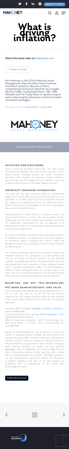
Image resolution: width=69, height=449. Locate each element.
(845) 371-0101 (55, 4)
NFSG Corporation (48, 314)
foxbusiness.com (44, 58)
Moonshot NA (31, 107)
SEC (62, 314)
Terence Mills (46, 107)
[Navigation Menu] (64, 13)
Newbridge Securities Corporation (47, 309)
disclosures (10, 349)
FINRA (16, 311)
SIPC (22, 311)
